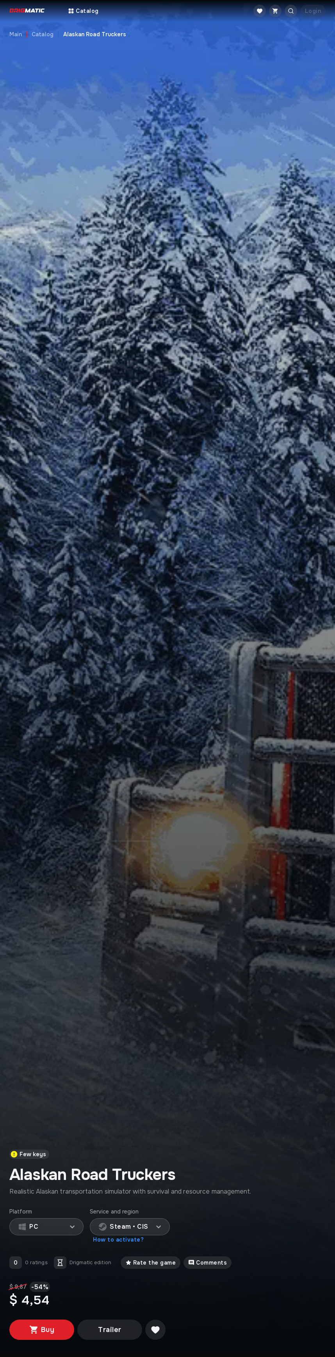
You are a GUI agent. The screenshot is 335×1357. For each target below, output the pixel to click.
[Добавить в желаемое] (155, 1330)
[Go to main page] (27, 11)
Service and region (114, 1211)
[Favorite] (259, 11)
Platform (20, 1211)
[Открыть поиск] (291, 11)
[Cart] (275, 11)
